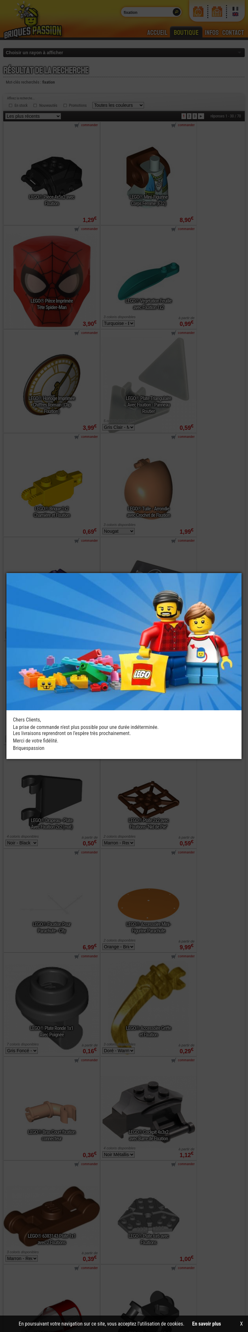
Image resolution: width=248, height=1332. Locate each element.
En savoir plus (206, 1324)
